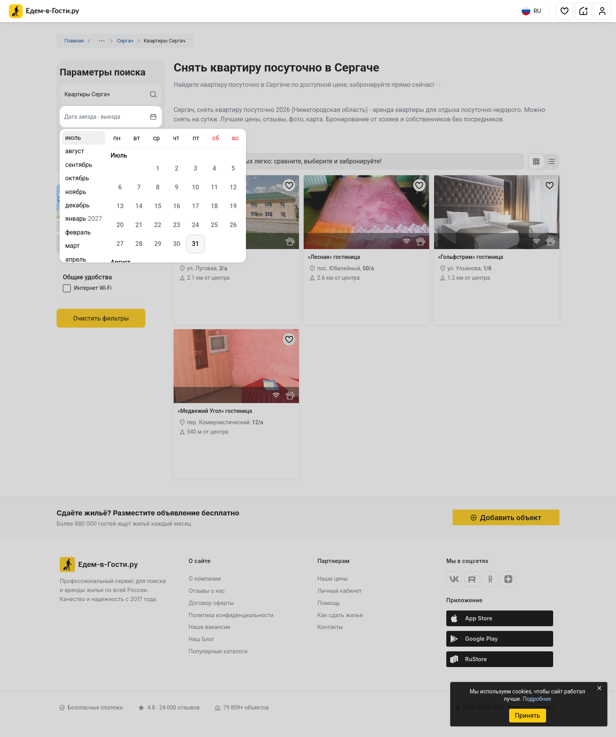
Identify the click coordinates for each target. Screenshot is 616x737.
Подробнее (536, 699)
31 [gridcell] (195, 244)
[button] (564, 11)
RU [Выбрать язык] (531, 11)
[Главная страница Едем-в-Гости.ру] (44, 11)
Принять (527, 715)
